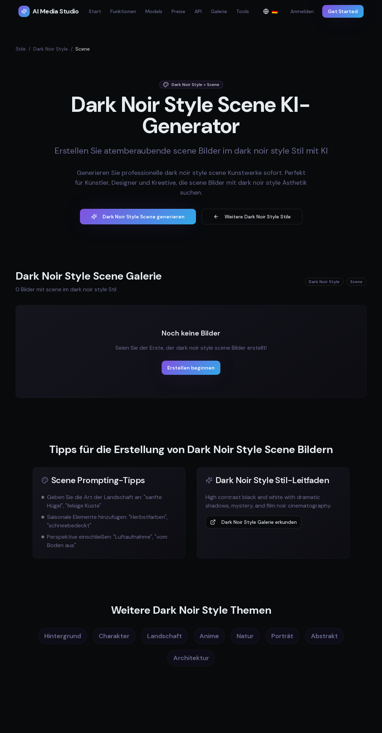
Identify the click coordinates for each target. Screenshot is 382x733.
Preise (178, 11)
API (198, 11)
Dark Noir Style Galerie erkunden (253, 522)
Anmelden (302, 11)
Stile (21, 49)
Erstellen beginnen (191, 368)
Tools (242, 11)
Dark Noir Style (50, 49)
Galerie (219, 11)
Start (95, 11)
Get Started (343, 11)
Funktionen (123, 11)
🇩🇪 (272, 13)
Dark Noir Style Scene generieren (138, 216)
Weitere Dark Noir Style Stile (252, 216)
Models (153, 11)
